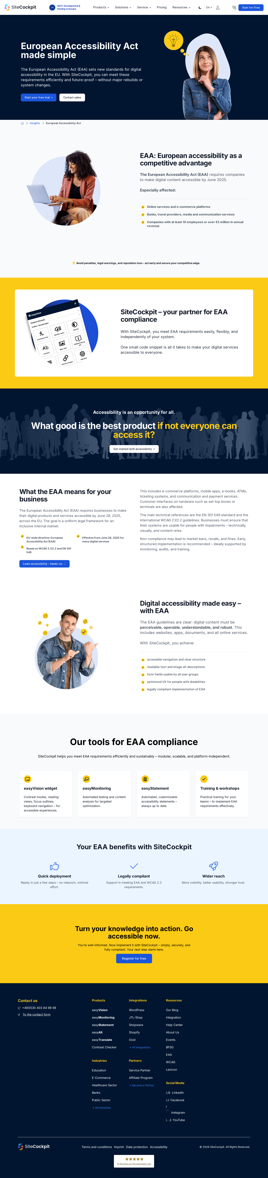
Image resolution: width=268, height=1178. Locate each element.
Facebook (175, 1100)
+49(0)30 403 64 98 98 (37, 1008)
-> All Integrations (139, 1047)
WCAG (170, 1062)
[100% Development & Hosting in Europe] (52, 7)
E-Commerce (101, 1078)
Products (101, 7)
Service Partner (139, 1070)
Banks (96, 1092)
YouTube (175, 1120)
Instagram (175, 1112)
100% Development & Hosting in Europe (68, 7)
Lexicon (171, 1069)
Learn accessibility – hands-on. (44, 563)
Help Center (174, 1025)
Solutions (123, 7)
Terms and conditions (97, 1147)
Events (170, 1040)
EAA (169, 1054)
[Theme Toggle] (200, 7)
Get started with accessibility (134, 448)
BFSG (170, 1047)
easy (100, 1010)
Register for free (134, 958)
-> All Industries (101, 1107)
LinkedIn (175, 1092)
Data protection (137, 1147)
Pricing (162, 7)
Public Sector (101, 1100)
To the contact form (36, 1014)
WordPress (136, 1010)
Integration (173, 1017)
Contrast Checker (104, 1047)
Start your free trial (39, 97)
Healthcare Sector (104, 1085)
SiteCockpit (217, 1146)
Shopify (134, 1032)
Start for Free (251, 7)
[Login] (218, 6)
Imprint (119, 1147)
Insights (35, 123)
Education (99, 1070)
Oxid (132, 1040)
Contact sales (72, 97)
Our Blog (172, 1010)
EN (209, 7)
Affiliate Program (141, 1078)
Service (144, 7)
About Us (172, 1032)
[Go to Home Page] (20, 7)
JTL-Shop (136, 1017)
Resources (181, 7)
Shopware (136, 1025)
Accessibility (159, 1147)
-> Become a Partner (141, 1085)
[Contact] (234, 6)
